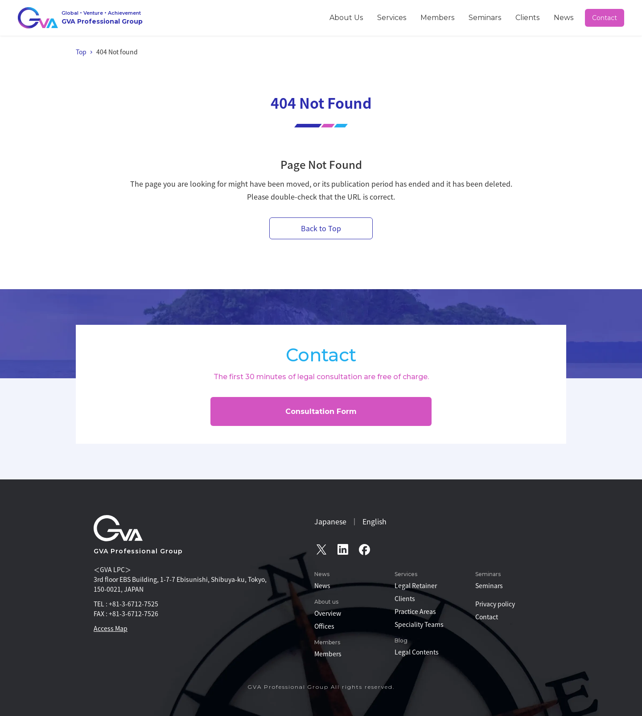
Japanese (330, 521)
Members (471, 17)
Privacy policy (495, 603)
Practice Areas (415, 611)
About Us (400, 17)
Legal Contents (417, 651)
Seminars (508, 17)
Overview (327, 613)
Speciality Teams (419, 624)
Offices (324, 626)
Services (435, 17)
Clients (541, 17)
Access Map (111, 628)
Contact (605, 17)
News (568, 17)
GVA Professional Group (138, 551)
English (374, 521)
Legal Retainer (416, 585)
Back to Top (321, 228)
